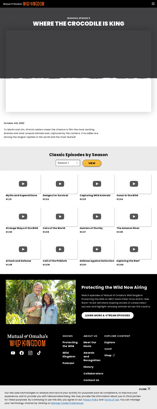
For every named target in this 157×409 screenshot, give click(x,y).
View (91, 163)
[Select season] (68, 163)
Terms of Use (111, 399)
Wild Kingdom (69, 354)
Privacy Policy (90, 399)
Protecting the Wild (70, 344)
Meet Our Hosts (89, 344)
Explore (109, 342)
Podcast (68, 363)
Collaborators (93, 373)
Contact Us (91, 380)
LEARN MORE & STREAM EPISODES (107, 315)
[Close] (146, 388)
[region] (78, 397)
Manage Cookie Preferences (67, 403)
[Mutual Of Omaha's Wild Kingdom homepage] (24, 4)
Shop (108, 355)
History (88, 367)
